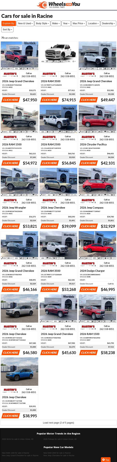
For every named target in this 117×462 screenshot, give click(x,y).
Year (66, 23)
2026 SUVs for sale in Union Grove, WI (17, 439)
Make (56, 23)
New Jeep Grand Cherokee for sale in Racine (20, 455)
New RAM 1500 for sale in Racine (15, 453)
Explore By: (9, 23)
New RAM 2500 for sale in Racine (57, 453)
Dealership (108, 23)
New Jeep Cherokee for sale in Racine (58, 455)
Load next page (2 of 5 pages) (58, 422)
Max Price (79, 23)
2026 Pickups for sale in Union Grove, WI (60, 439)
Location (93, 23)
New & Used (25, 23)
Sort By (7, 29)
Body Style (42, 23)
